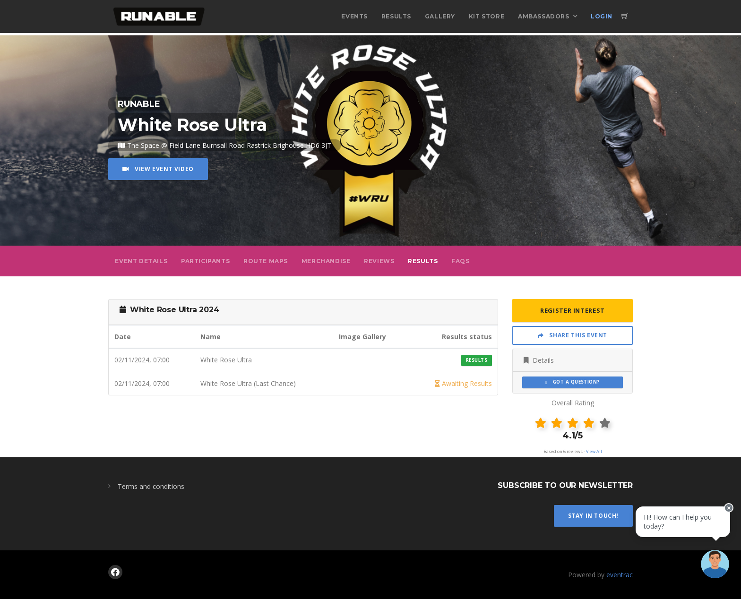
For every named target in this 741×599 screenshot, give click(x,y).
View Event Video (158, 169)
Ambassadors (543, 16)
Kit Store (486, 16)
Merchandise (326, 261)
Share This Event (572, 335)
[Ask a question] (712, 570)
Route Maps (265, 261)
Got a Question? (572, 382)
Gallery (440, 16)
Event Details (141, 261)
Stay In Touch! (593, 516)
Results (396, 16)
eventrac (619, 574)
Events (354, 16)
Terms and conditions (151, 486)
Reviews (379, 261)
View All (594, 451)
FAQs (460, 261)
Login (601, 16)
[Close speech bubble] (725, 517)
